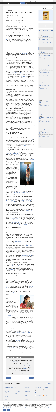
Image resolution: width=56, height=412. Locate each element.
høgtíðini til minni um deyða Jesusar (22, 344)
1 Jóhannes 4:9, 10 (16, 153)
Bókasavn (16, 385)
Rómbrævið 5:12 (26, 102)
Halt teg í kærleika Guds (46, 94)
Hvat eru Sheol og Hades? (46, 125)
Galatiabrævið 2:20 (10, 292)
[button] (15, 3)
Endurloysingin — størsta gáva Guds (46, 49)
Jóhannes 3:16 (29, 373)
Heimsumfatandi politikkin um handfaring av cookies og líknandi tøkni (14, 407)
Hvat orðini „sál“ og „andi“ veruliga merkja (46, 121)
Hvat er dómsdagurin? (46, 129)
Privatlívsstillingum (48, 407)
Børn (5, 395)
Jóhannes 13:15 (10, 325)
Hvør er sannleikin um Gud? (46, 36)
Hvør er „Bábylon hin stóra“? (46, 139)
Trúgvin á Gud (6, 396)
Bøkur (15, 388)
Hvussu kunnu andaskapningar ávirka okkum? (46, 65)
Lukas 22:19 (18, 340)
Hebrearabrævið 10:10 (14, 218)
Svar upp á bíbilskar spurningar (9, 387)
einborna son (10, 153)
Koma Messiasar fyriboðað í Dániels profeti (46, 101)
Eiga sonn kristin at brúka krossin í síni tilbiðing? (46, 113)
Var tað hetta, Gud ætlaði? (43, 33)
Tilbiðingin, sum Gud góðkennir (46, 82)
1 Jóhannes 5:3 (10, 315)
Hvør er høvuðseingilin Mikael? (46, 136)
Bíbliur (16, 387)
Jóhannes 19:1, (9, 200)
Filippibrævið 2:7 (17, 154)
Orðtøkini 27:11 (29, 210)
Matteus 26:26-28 (26, 332)
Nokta (8, 410)
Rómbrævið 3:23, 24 (23, 224)
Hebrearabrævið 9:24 (16, 222)
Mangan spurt (27, 387)
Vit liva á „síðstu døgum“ (46, 61)
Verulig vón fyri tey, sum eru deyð (46, 55)
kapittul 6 (8, 350)
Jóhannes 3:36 (19, 318)
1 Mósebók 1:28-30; (15, 72)
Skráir (15, 397)
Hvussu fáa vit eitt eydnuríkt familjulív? (46, 78)
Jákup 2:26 (23, 320)
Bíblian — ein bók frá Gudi (46, 39)
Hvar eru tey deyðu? (46, 52)
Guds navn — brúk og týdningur (46, 98)
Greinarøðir (16, 393)
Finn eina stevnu (38, 389)
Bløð (15, 394)
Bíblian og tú (6, 385)
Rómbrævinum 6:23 (16, 265)
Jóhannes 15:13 (16, 290)
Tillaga (11, 410)
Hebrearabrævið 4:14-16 (23, 258)
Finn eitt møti (45, 387)
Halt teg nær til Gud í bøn (46, 88)
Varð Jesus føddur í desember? (46, 142)
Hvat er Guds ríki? (46, 58)
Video (15, 400)
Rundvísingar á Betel (27, 391)
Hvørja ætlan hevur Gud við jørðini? (46, 42)
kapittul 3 (30, 267)
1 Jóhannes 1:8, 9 (28, 245)
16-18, (13, 200)
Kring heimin (26, 399)
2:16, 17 (20, 72)
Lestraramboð (17, 398)
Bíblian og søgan (7, 399)
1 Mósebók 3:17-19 (25, 96)
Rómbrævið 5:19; (17, 192)
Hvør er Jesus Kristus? (46, 45)
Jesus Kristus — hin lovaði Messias (46, 105)
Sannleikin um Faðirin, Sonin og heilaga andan (46, 108)
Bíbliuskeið (6, 388)
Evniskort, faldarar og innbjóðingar (17, 392)
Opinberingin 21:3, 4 (12, 269)
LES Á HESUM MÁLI (49, 7)
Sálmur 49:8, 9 (30, 139)
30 (15, 200)
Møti (25, 392)
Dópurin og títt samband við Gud (46, 91)
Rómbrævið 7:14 (12, 105)
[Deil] (49, 5)
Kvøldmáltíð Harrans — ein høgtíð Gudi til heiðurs (19, 353)
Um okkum (26, 385)
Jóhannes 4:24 (20, 79)
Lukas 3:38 (28, 67)
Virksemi (26, 396)
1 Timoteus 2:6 (26, 145)
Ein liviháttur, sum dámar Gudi (46, 72)
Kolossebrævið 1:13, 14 (19, 241)
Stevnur (26, 395)
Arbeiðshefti (16, 396)
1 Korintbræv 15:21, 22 (25, 192)
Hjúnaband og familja (7, 392)
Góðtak (4, 410)
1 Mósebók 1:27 (24, 76)
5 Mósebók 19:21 (11, 142)
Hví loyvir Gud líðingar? (46, 69)
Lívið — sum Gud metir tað (46, 75)
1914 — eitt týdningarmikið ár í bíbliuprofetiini (46, 132)
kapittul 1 (25, 77)
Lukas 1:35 (32, 159)
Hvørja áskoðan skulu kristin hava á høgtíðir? (46, 146)
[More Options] (51, 5)
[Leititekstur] (45, 1)
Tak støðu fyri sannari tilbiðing (46, 85)
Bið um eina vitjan (27, 388)
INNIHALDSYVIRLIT (46, 30)
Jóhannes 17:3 (15, 305)
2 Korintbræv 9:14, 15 (12, 347)
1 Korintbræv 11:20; (19, 332)
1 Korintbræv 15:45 (10, 185)
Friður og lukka (7, 391)
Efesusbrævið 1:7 (25, 53)
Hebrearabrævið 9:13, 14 (27, 255)
